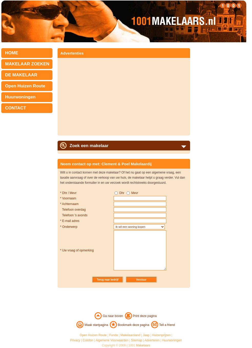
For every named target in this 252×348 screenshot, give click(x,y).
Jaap (146, 335)
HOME (11, 52)
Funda (113, 335)
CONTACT (15, 108)
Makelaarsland (130, 335)
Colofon (88, 340)
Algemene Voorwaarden (112, 340)
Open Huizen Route (25, 86)
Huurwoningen (20, 97)
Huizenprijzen (161, 335)
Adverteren (152, 340)
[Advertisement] (103, 95)
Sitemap (136, 340)
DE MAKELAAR (21, 75)
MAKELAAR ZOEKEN (27, 64)
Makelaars (143, 345)
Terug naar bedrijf (107, 279)
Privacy (75, 340)
